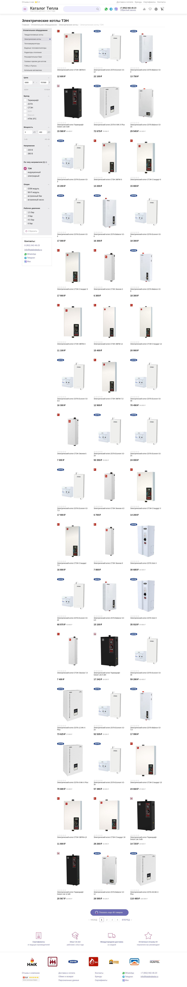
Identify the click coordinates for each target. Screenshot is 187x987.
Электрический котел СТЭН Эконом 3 (108, 289)
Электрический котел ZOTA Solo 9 (143, 618)
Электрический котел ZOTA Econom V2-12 (109, 71)
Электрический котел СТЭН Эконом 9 (108, 563)
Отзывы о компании (31, 973)
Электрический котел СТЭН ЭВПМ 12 (108, 344)
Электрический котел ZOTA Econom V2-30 (109, 783)
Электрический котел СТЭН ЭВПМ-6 (71, 70)
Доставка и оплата (125, 2)
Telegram (29, 258)
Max (27, 261)
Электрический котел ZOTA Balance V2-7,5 (145, 729)
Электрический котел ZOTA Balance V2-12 (109, 893)
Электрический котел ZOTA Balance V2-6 (109, 235)
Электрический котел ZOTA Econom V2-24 (109, 729)
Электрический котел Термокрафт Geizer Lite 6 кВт (70, 126)
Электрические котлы (68, 25)
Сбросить (31, 231)
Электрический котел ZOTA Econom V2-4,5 (72, 400)
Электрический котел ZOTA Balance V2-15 (145, 126)
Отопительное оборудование (44, 25)
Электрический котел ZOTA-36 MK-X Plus (144, 893)
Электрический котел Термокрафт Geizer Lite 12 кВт (70, 893)
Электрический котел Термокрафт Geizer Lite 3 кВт (143, 838)
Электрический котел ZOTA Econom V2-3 (72, 180)
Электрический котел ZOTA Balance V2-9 (145, 290)
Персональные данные (68, 980)
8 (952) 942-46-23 (32, 245)
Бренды (138, 2)
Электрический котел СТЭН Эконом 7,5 (72, 673)
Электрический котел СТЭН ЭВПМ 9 (108, 179)
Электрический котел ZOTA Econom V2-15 (145, 455)
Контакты (161, 2)
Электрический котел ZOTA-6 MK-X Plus (72, 782)
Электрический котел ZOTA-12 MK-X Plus (71, 729)
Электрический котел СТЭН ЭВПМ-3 (71, 344)
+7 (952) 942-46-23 (128, 8)
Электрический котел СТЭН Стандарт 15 (146, 782)
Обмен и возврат (65, 977)
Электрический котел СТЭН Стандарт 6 (145, 179)
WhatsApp (30, 254)
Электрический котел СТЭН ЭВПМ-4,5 (72, 837)
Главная (25, 25)
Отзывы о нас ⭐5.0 (31, 2)
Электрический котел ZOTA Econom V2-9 (145, 235)
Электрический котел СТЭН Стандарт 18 (109, 837)
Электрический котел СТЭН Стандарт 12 (146, 344)
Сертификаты (149, 2)
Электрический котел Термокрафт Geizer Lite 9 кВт (107, 674)
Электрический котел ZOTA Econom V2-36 (145, 674)
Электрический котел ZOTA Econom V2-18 (109, 455)
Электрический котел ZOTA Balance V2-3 (145, 71)
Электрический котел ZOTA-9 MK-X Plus (109, 125)
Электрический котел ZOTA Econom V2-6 (72, 235)
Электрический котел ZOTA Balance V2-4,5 (109, 619)
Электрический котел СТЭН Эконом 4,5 (109, 508)
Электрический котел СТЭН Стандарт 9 (72, 289)
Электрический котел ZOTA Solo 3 (143, 563)
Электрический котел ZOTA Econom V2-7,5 (72, 509)
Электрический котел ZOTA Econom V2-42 (72, 619)
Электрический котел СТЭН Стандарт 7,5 (71, 564)
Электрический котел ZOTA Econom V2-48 (145, 400)
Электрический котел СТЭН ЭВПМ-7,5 (108, 399)
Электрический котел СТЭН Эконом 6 (71, 454)
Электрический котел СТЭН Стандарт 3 (145, 508)
